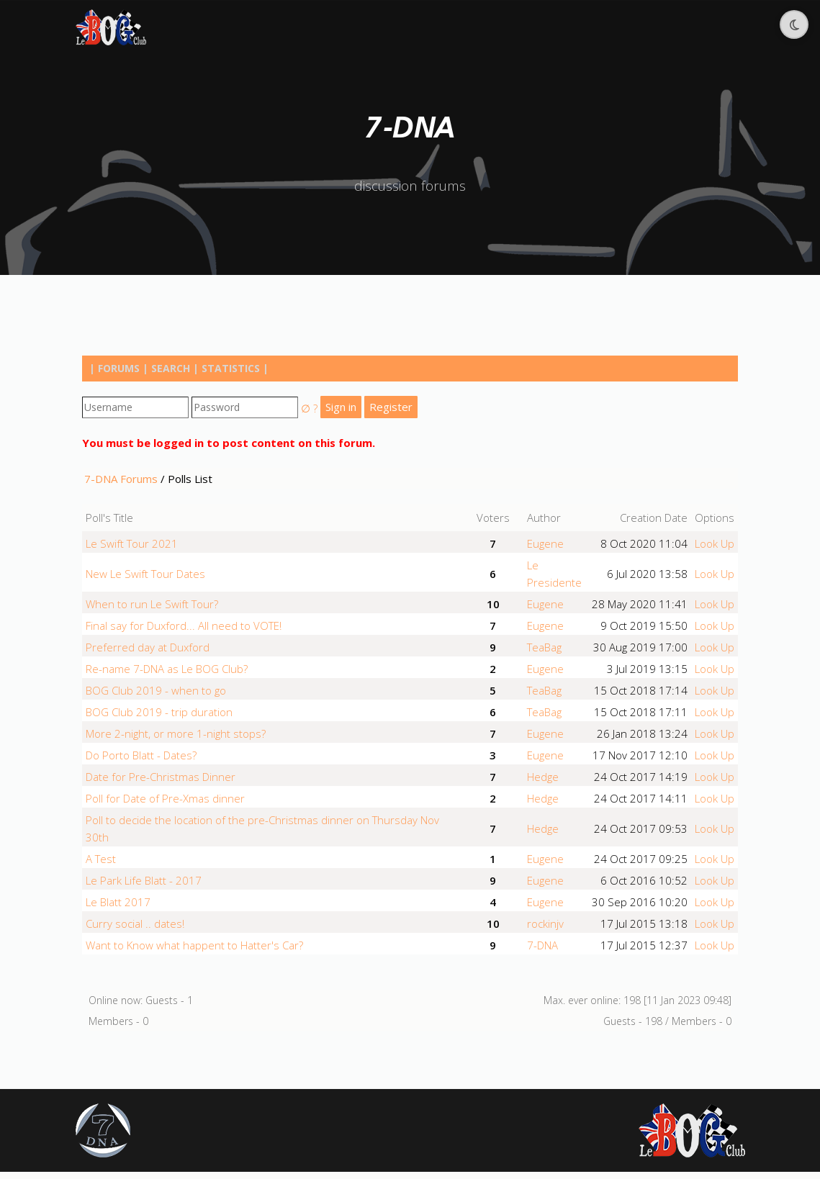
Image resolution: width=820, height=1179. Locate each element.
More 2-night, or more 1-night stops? (176, 733)
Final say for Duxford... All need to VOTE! (183, 625)
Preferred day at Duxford (147, 647)
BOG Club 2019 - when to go (156, 690)
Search (170, 368)
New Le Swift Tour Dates (145, 573)
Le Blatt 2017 (118, 902)
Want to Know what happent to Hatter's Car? (194, 945)
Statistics (231, 368)
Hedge (543, 776)
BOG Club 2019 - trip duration (159, 712)
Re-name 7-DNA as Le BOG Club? (167, 668)
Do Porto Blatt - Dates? (141, 755)
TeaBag (544, 647)
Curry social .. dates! (135, 923)
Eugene (545, 543)
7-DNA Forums (121, 478)
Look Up (714, 543)
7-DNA (542, 945)
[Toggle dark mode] (794, 24)
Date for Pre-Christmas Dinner (160, 776)
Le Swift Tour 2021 (132, 543)
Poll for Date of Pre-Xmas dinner (165, 798)
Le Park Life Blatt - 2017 (144, 880)
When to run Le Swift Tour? (152, 604)
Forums (119, 368)
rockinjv (545, 923)
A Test (101, 859)
